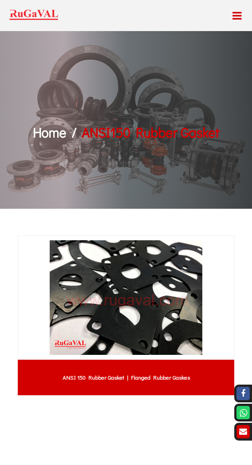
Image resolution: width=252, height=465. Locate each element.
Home (49, 132)
